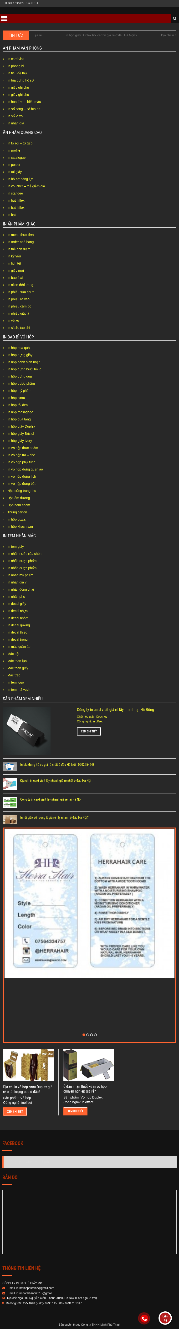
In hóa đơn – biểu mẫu (24, 102)
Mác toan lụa (17, 661)
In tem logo (15, 682)
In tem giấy (15, 546)
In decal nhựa (17, 611)
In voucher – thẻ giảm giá (26, 186)
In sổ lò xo (15, 116)
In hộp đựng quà (19, 376)
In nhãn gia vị (17, 582)
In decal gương (18, 625)
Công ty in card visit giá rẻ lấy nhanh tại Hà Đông (115, 709)
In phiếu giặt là (18, 313)
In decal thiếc (17, 632)
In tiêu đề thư (17, 73)
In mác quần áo (19, 647)
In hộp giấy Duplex (21, 426)
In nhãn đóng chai (20, 589)
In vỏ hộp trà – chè (21, 455)
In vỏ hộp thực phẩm (22, 448)
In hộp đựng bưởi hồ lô (24, 369)
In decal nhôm (17, 618)
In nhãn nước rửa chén (24, 554)
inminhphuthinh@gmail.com (36, 1288)
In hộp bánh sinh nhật (23, 362)
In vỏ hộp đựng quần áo (25, 469)
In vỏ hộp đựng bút (21, 484)
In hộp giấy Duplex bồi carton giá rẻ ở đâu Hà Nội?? (107, 35)
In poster (13, 165)
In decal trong (17, 639)
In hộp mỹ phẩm (19, 391)
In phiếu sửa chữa (20, 292)
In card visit (15, 59)
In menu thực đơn (20, 235)
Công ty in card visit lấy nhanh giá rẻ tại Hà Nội (50, 799)
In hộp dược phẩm (21, 383)
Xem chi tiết (89, 731)
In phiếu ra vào (18, 299)
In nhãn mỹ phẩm (20, 575)
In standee (15, 193)
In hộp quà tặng (19, 419)
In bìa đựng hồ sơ (20, 80)
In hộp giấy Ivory (19, 441)
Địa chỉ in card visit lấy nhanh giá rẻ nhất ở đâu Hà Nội (55, 780)
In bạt (11, 215)
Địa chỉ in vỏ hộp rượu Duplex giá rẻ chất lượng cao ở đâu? (27, 1089)
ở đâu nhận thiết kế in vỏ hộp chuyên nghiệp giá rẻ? (84, 1089)
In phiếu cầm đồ (19, 306)
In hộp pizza (16, 519)
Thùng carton (17, 512)
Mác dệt (13, 654)
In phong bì (15, 66)
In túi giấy (14, 172)
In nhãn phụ (16, 596)
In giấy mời (15, 270)
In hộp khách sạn (20, 526)
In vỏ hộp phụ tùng (21, 462)
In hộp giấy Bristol (20, 433)
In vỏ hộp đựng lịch (21, 476)
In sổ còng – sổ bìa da (23, 109)
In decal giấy (16, 604)
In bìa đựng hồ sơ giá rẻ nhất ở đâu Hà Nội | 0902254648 (57, 765)
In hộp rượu (16, 398)
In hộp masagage (20, 412)
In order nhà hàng (20, 242)
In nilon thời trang (20, 285)
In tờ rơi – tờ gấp (19, 143)
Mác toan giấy (17, 668)
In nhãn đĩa (15, 123)
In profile (13, 150)
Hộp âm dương (18, 498)
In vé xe (13, 320)
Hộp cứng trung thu (21, 491)
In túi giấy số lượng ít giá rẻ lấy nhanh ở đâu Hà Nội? (54, 817)
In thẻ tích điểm (18, 249)
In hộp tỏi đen (17, 405)
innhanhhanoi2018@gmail (35, 1293)
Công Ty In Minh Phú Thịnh (28, 1162)
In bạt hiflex (16, 200)
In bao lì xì (15, 278)
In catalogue (16, 157)
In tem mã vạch (18, 689)
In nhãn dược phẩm (22, 561)
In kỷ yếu (14, 256)
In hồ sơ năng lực (20, 179)
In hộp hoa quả (18, 348)
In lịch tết (14, 263)
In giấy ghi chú (18, 87)
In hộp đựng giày (19, 355)
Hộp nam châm (18, 505)
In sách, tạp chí (18, 328)
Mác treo (13, 675)
